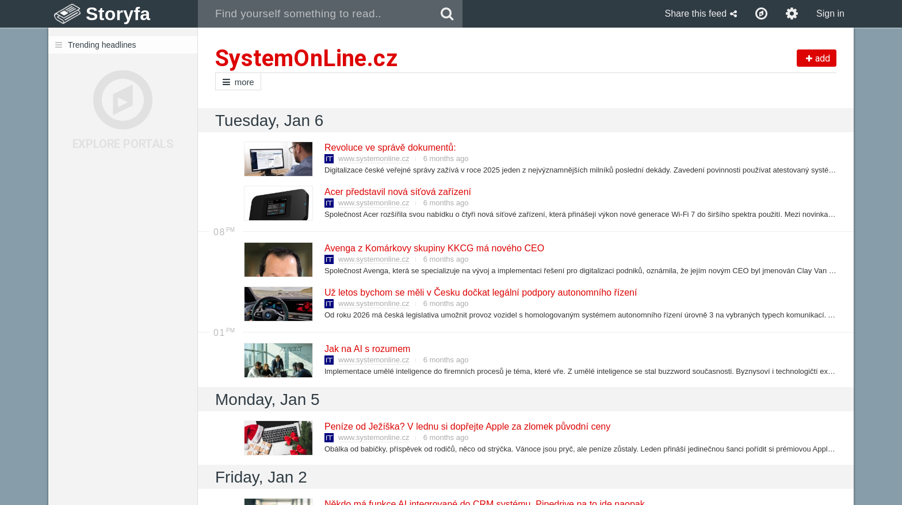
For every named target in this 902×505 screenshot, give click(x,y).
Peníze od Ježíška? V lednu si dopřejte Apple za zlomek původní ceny (466, 426)
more (238, 82)
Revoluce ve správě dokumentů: (389, 147)
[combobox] (315, 14)
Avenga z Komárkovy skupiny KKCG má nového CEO (433, 248)
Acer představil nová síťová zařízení (397, 192)
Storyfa (118, 13)
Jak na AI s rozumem (366, 349)
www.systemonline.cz (374, 158)
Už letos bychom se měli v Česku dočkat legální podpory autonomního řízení (480, 292)
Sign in (830, 13)
